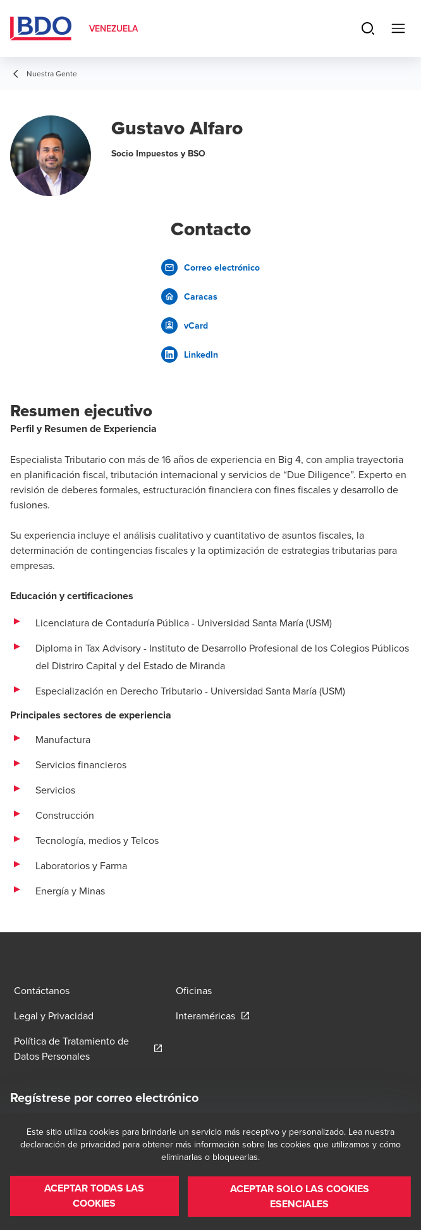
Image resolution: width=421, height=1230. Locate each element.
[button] (94, 1197)
